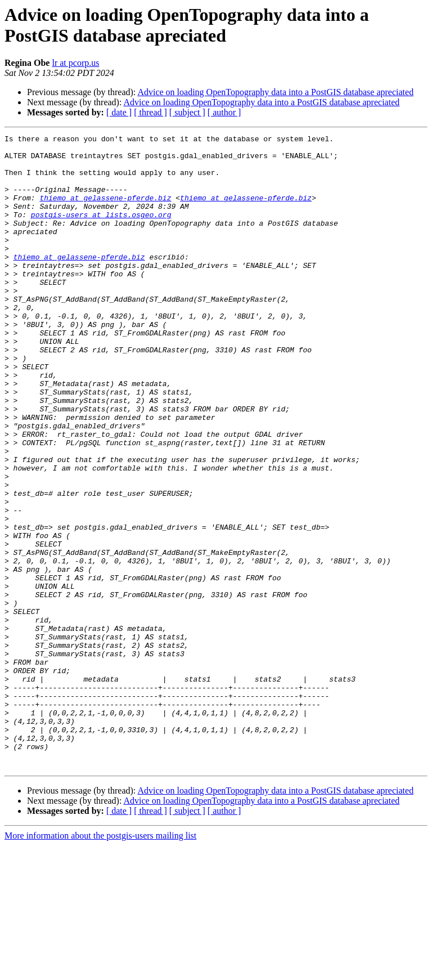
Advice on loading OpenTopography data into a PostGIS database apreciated (275, 92)
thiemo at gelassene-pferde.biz (105, 211)
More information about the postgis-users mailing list (100, 962)
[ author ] (224, 112)
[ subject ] (187, 112)
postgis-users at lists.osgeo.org (101, 231)
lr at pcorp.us (75, 63)
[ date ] (119, 112)
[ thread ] (150, 112)
